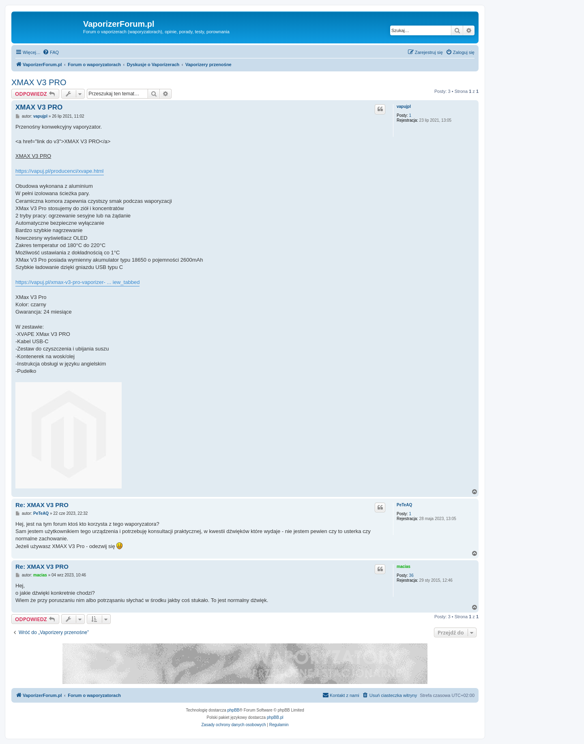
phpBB (234, 710)
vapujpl (404, 106)
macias (403, 566)
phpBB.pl (275, 717)
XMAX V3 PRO (39, 82)
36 (411, 575)
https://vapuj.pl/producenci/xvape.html (59, 171)
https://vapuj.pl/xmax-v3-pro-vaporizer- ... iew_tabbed (77, 282)
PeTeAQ (404, 505)
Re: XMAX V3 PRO (42, 504)
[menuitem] (51, 52)
